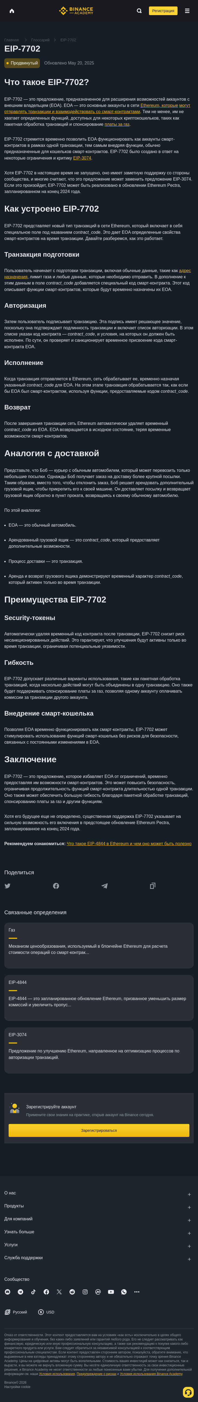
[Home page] (76, 10)
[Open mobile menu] (187, 11)
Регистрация (163, 11)
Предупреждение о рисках (96, 1374)
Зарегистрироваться (99, 1130)
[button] (187, 11)
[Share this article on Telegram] (104, 886)
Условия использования (57, 1374)
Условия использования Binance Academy (151, 1374)
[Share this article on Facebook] (56, 886)
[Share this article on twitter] (7, 886)
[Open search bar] (138, 11)
